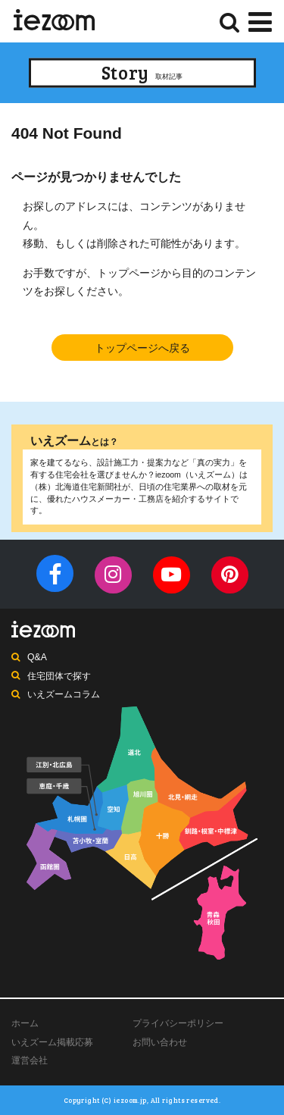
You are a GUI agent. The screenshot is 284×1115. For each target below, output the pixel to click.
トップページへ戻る (142, 348)
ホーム (25, 1023)
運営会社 (29, 1060)
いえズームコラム (63, 694)
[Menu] (260, 20)
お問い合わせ (160, 1042)
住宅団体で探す (59, 676)
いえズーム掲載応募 (52, 1042)
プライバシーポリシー (178, 1023)
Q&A (37, 657)
